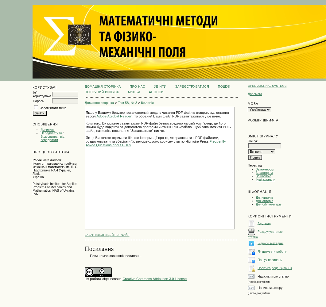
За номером (265, 169)
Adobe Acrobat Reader (114, 116)
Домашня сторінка (103, 86)
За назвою (263, 176)
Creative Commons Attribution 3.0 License (154, 279)
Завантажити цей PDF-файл (107, 234)
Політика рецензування (275, 268)
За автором (264, 173)
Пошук (224, 86)
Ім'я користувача (42, 94)
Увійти (160, 86)
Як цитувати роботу (272, 251)
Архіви (134, 92)
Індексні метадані (270, 243)
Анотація (264, 223)
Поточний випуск (102, 92)
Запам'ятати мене (53, 108)
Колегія (147, 103)
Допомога (255, 94)
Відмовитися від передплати (52, 138)
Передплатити (51, 133)
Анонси (156, 92)
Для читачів (264, 197)
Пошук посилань (270, 259)
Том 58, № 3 (127, 103)
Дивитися (48, 130)
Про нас (137, 86)
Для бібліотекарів (268, 204)
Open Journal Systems (267, 85)
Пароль (38, 101)
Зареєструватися (192, 86)
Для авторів (264, 201)
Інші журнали (265, 179)
